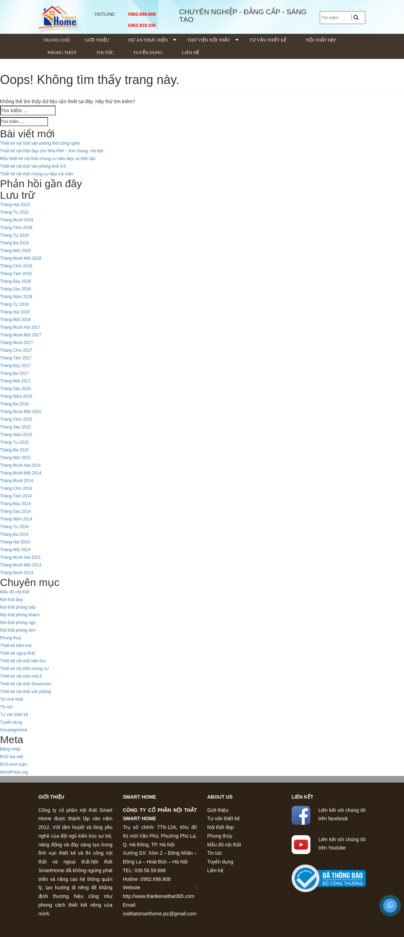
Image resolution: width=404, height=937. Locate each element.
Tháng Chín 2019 (16, 227)
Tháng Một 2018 (15, 319)
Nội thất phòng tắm (17, 630)
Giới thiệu (97, 40)
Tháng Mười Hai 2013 (20, 557)
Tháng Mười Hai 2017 (20, 327)
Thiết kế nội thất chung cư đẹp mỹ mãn (36, 174)
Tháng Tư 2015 (14, 442)
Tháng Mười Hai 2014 (20, 465)
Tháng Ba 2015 (14, 450)
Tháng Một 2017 (15, 381)
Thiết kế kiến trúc (16, 645)
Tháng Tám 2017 (16, 358)
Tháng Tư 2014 (14, 526)
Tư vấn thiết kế (268, 40)
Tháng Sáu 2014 (15, 511)
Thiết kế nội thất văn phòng (25, 691)
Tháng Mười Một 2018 (20, 258)
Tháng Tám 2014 (16, 496)
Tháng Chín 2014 (16, 488)
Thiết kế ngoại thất (17, 653)
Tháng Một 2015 (15, 457)
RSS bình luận (13, 764)
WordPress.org (14, 772)
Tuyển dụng (148, 52)
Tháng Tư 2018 (14, 304)
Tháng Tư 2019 (14, 235)
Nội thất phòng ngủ (17, 622)
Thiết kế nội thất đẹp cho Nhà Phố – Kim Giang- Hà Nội (51, 150)
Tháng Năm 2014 (16, 519)
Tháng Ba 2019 (14, 243)
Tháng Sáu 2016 (15, 388)
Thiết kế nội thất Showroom (25, 683)
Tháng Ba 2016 (14, 404)
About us (220, 797)
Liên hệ (190, 52)
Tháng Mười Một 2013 (20, 565)
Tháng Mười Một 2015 (20, 411)
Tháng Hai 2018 (15, 312)
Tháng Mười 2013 (16, 572)
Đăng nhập (10, 749)
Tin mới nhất (11, 699)
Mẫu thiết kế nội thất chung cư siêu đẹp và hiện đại (47, 158)
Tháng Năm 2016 (16, 396)
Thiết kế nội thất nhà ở (21, 676)
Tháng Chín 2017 (16, 350)
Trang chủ (56, 40)
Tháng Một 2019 (15, 250)
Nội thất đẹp (321, 40)
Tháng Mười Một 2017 (20, 335)
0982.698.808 (141, 14)
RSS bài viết (11, 756)
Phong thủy (62, 52)
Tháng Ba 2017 (14, 373)
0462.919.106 (141, 25)
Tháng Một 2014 (15, 549)
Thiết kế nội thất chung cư (24, 668)
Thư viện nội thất (208, 40)
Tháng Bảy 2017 (15, 365)
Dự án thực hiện (148, 40)
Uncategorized (13, 729)
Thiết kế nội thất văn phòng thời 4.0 (33, 166)
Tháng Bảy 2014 (15, 503)
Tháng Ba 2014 (14, 534)
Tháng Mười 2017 (16, 342)
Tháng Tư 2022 (14, 212)
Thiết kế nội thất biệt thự (23, 660)
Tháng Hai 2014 (15, 542)
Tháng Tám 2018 (16, 273)
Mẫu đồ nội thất (14, 591)
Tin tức (105, 52)
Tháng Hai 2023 (15, 204)
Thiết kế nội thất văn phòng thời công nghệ (40, 143)
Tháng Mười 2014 (16, 480)
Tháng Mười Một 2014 (20, 473)
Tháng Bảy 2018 (15, 281)
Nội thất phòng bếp (17, 607)
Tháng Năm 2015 (16, 434)
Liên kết (302, 797)
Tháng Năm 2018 (16, 296)
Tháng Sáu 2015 (15, 427)
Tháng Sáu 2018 (15, 289)
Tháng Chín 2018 (16, 266)
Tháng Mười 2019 (16, 220)
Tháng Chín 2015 (16, 419)
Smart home (139, 797)
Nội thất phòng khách (20, 614)
